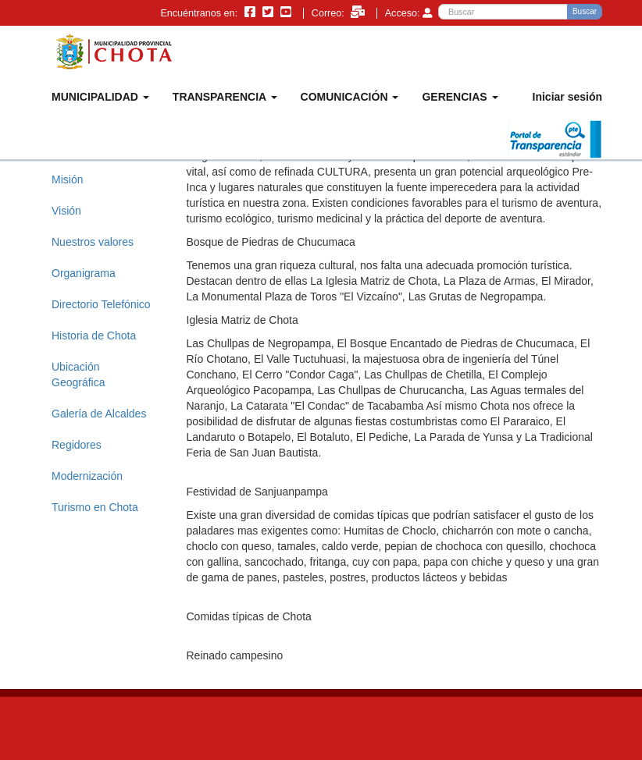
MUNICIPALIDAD (100, 97)
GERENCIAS (460, 97)
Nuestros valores (93, 242)
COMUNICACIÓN (350, 97)
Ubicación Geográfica (78, 374)
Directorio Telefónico (101, 304)
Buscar (584, 11)
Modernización (87, 476)
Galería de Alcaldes (99, 413)
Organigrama (84, 273)
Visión (66, 210)
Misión (67, 179)
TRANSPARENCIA (225, 97)
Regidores (77, 445)
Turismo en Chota (95, 507)
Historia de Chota (94, 335)
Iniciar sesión (567, 97)
